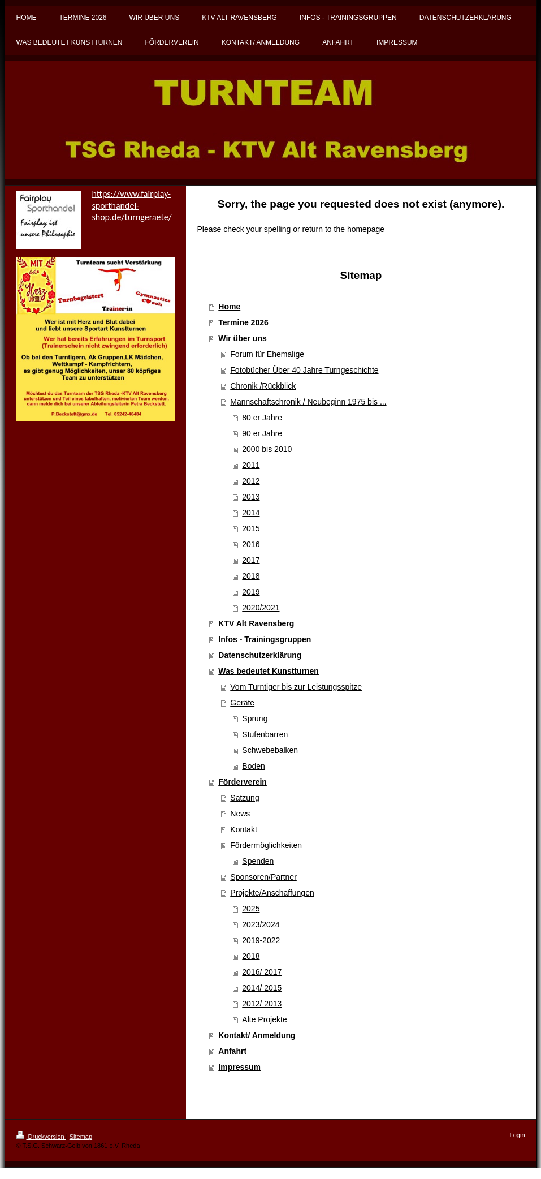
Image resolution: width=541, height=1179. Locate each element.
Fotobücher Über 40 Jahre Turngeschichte (304, 370)
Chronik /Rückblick (263, 385)
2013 (250, 496)
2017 (250, 560)
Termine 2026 (243, 322)
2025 (250, 908)
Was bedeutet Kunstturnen (268, 670)
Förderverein (242, 781)
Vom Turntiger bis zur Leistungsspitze (296, 686)
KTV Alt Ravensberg (256, 623)
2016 (250, 544)
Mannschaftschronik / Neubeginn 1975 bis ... (308, 401)
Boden (253, 766)
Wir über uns (242, 338)
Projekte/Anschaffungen (272, 892)
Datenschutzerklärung (259, 655)
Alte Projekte (264, 1019)
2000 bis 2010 (267, 449)
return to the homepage (343, 229)
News (240, 813)
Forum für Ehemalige (267, 354)
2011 (250, 465)
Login (517, 1134)
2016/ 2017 (262, 971)
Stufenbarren (265, 734)
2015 (250, 528)
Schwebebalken (270, 750)
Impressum (239, 1067)
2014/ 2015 (262, 987)
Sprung (254, 718)
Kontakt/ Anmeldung (256, 1035)
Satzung (244, 797)
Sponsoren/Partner (263, 876)
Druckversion (41, 1136)
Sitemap (81, 1136)
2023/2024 (260, 924)
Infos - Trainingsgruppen (264, 639)
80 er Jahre (262, 417)
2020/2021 (260, 607)
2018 (250, 575)
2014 (250, 512)
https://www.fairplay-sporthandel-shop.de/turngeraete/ (132, 205)
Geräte (242, 702)
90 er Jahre (262, 433)
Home (229, 306)
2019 (250, 591)
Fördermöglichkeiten (266, 845)
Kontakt (243, 829)
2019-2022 (261, 940)
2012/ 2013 (262, 1003)
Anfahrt (232, 1051)
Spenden (258, 861)
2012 (250, 480)
